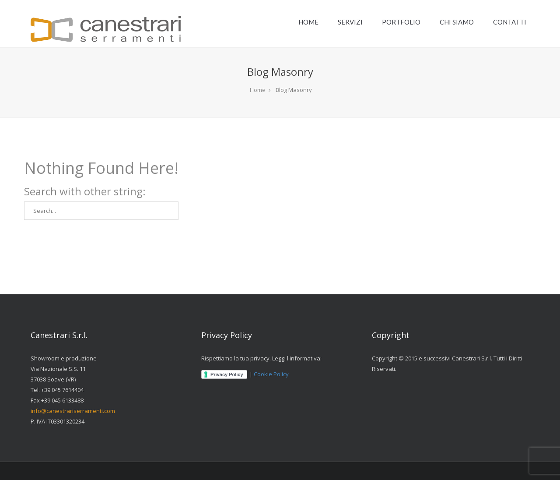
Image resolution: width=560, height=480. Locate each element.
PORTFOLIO (401, 22)
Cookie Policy (271, 374)
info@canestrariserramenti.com (73, 411)
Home (257, 90)
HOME (308, 22)
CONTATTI (509, 22)
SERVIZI (350, 22)
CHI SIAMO (457, 22)
